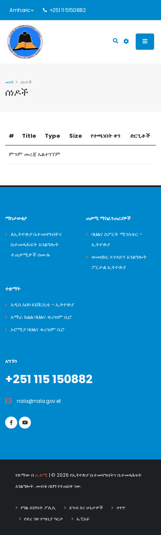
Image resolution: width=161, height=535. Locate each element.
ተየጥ (120, 508)
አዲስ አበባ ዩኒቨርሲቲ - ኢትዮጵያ (42, 304)
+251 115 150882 (49, 379)
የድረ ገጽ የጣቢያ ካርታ (43, 519)
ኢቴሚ (41, 475)
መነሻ (9, 82)
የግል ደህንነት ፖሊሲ (38, 508)
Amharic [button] (21, 10)
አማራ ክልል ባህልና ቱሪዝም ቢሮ (41, 317)
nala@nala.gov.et (39, 401)
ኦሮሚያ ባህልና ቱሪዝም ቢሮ (37, 329)
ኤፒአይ (82, 519)
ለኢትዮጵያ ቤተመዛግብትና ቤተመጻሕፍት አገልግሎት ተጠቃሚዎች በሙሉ (36, 244)
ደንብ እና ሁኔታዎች (86, 508)
